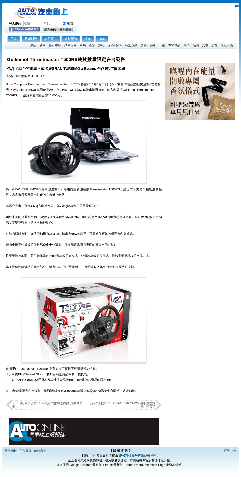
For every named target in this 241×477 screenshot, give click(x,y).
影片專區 (50, 38)
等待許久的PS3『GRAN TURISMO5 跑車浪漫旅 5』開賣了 (122, 404)
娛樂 (187, 45)
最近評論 (227, 45)
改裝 (143, 45)
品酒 (196, 45)
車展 (83, 45)
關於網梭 (11, 451)
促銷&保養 (115, 45)
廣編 (33, 45)
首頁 (14, 38)
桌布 (88, 38)
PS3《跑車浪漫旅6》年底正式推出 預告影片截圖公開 (47, 404)
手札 (214, 45)
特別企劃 (131, 45)
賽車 (153, 45)
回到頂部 (230, 451)
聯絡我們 (40, 451)
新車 (43, 45)
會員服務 (71, 38)
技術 (101, 45)
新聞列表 (31, 38)
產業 (92, 45)
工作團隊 (25, 451)
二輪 (162, 45)
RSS (102, 38)
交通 (205, 45)
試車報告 (70, 45)
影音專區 (55, 45)
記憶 (70, 23)
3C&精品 (174, 45)
